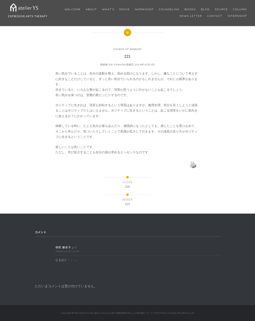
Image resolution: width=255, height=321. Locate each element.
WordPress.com (185, 313)
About (91, 9)
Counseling (169, 9)
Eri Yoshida (117, 64)
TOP (156, 313)
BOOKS (190, 9)
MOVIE (124, 9)
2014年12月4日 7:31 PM (67, 251)
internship (237, 16)
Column (240, 9)
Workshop (144, 9)
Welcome (72, 9)
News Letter (191, 16)
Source (221, 9)
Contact (214, 16)
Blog (205, 9)
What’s (108, 9)
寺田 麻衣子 (63, 247)
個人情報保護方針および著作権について (132, 313)
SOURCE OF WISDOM (127, 49)
